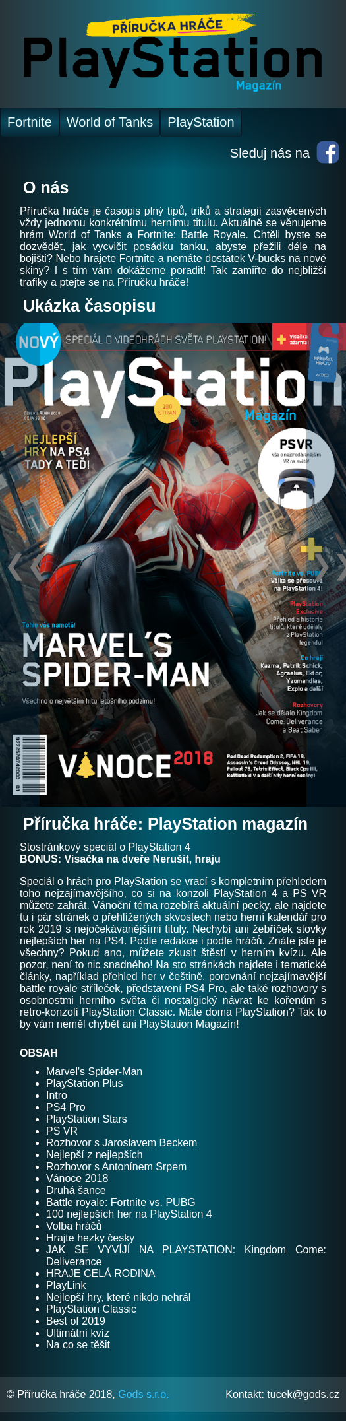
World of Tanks (110, 122)
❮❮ (22, 564)
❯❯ (328, 564)
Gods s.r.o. (143, 1394)
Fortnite (29, 122)
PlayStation (200, 122)
